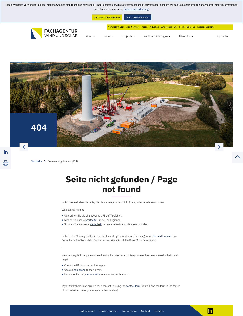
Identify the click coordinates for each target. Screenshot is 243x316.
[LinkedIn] (210, 304)
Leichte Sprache (187, 26)
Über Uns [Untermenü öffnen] (185, 36)
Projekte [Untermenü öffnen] (127, 36)
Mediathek (96, 215)
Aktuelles (154, 26)
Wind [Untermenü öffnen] (89, 36)
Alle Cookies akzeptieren (138, 17)
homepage (80, 261)
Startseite (38, 152)
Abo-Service (132, 26)
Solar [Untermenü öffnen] (107, 36)
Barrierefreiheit (108, 302)
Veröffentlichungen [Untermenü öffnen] (156, 36)
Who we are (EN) (169, 26)
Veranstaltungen (116, 26)
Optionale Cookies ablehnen (107, 17)
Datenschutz (87, 302)
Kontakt (145, 302)
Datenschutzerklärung (136, 9)
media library (92, 265)
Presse (144, 26)
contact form (133, 277)
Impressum (129, 302)
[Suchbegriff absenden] (223, 35)
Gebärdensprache (205, 26)
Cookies (159, 302)
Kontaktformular (162, 227)
